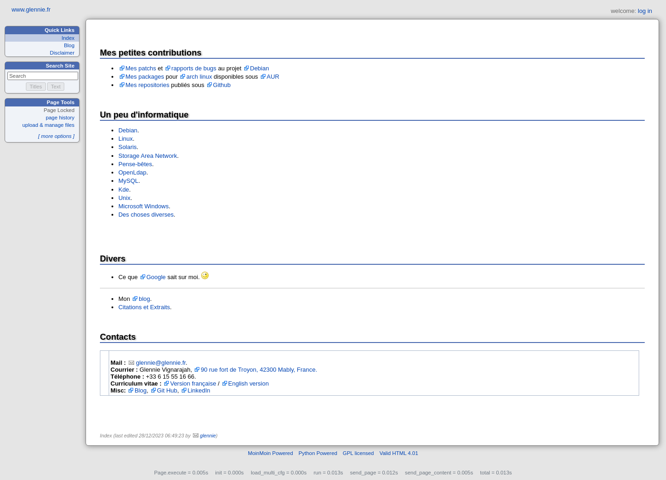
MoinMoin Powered (270, 453)
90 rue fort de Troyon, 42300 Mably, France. (259, 369)
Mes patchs (140, 68)
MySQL (128, 180)
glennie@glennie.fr (161, 362)
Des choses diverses (146, 214)
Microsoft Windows (143, 206)
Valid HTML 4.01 (398, 453)
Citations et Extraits (144, 307)
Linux (125, 138)
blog (144, 298)
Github (222, 84)
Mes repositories (147, 84)
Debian (259, 68)
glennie (208, 435)
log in (645, 10)
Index (68, 38)
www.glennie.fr (31, 9)
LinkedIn (199, 390)
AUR (273, 76)
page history (60, 117)
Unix (124, 197)
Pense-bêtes (135, 164)
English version (248, 383)
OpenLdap (132, 172)
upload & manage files (48, 125)
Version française (193, 383)
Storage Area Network (147, 155)
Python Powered (318, 453)
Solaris (127, 146)
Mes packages (144, 76)
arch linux (199, 76)
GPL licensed (358, 453)
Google (156, 277)
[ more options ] (56, 136)
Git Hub (167, 390)
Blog (69, 45)
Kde (123, 189)
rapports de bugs (194, 68)
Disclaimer (62, 53)
